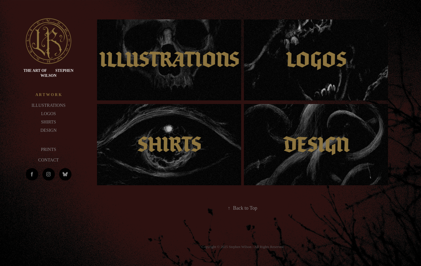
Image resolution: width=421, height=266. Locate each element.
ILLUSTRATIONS (49, 105)
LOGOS (48, 113)
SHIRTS (48, 122)
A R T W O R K (48, 95)
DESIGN (48, 130)
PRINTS (48, 149)
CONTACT (48, 160)
